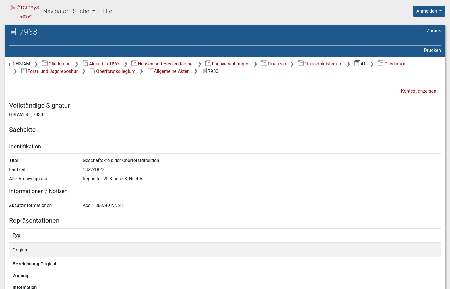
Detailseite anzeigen (333, 250)
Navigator (55, 11)
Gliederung (56, 64)
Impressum (431, 281)
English (13, 277)
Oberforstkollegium (112, 71)
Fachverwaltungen (227, 64)
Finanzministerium (320, 64)
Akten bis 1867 (101, 64)
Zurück (434, 30)
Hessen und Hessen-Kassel (162, 64)
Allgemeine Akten (169, 71)
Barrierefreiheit (388, 281)
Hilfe (106, 11)
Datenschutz (345, 281)
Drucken (432, 50)
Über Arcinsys (301, 281)
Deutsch (34, 277)
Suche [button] (82, 11)
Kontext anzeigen (418, 91)
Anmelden (427, 11)
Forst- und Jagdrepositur (49, 71)
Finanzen (273, 64)
